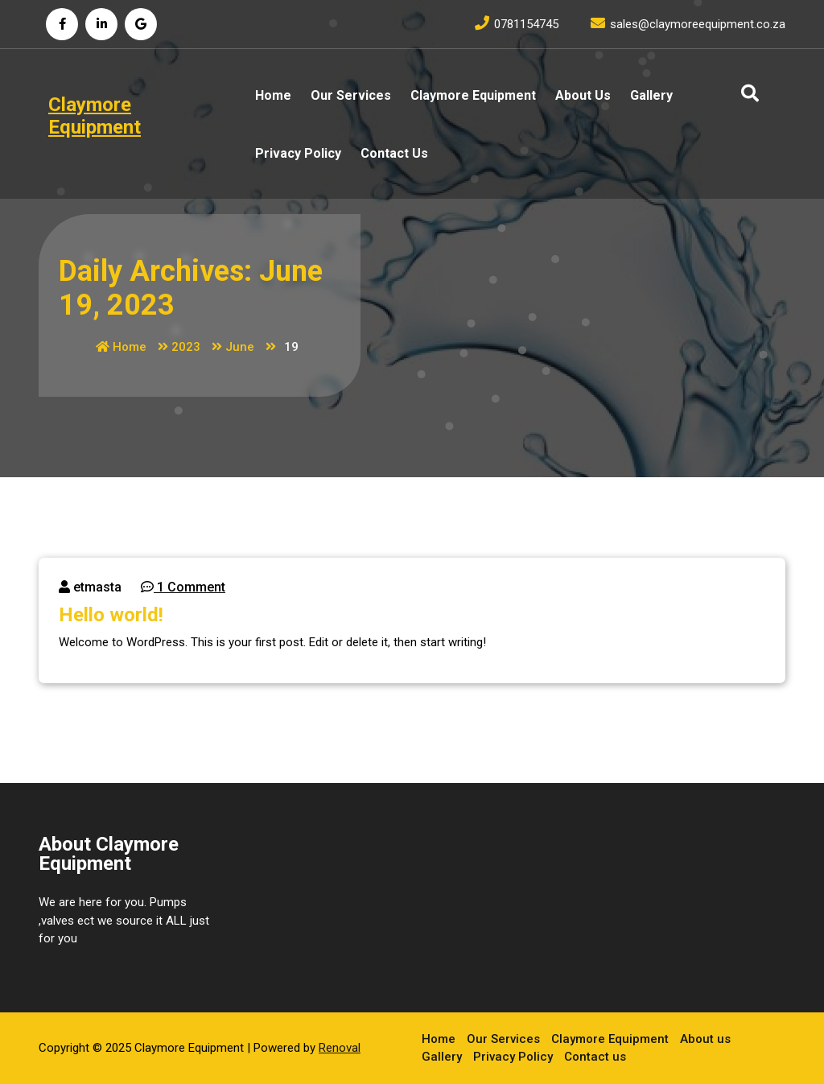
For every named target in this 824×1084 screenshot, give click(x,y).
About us (583, 95)
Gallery (651, 95)
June (239, 347)
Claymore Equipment (473, 95)
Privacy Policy (298, 153)
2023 (185, 347)
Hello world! (111, 615)
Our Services (351, 95)
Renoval (339, 1047)
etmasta (90, 587)
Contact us (394, 153)
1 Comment (183, 587)
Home (273, 95)
